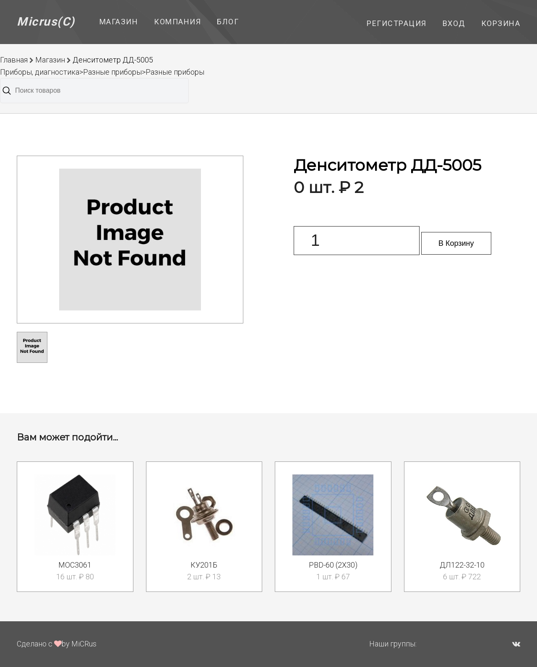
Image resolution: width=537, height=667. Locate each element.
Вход (454, 23)
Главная (14, 59)
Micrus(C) (46, 22)
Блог (228, 21)
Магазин (118, 21)
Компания (177, 21)
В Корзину (456, 243)
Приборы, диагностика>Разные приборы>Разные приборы (102, 72)
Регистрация (397, 23)
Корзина (501, 23)
